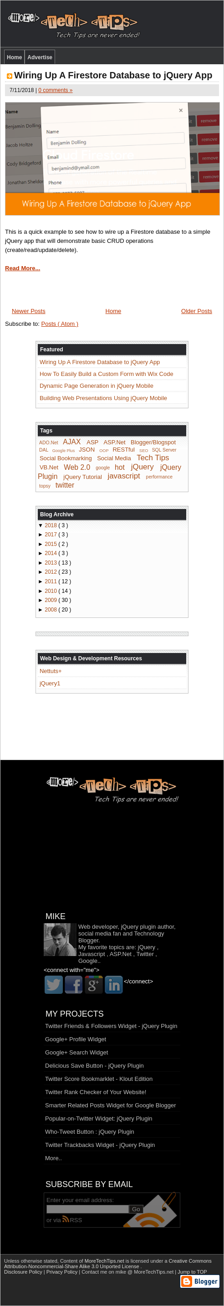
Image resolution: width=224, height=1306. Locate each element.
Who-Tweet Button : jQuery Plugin (89, 1131)
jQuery (142, 467)
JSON (87, 449)
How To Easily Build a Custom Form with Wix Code (106, 373)
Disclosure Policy (24, 1272)
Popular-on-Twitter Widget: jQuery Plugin (99, 1118)
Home (14, 57)
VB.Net (49, 467)
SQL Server (164, 449)
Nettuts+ (51, 671)
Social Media (114, 458)
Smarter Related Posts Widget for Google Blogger (110, 1105)
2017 (51, 534)
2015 (51, 544)
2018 (51, 525)
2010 (51, 591)
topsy (45, 485)
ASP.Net (114, 442)
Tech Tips (153, 457)
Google (87, 960)
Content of (93, 1261)
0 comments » (55, 90)
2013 (51, 563)
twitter (65, 485)
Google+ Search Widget (76, 1052)
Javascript (91, 954)
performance (159, 477)
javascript (123, 476)
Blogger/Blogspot (153, 442)
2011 (51, 581)
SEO (143, 450)
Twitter (144, 954)
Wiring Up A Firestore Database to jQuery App (113, 75)
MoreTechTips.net (105, 1261)
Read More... (22, 268)
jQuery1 (50, 683)
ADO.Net (48, 442)
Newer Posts (29, 311)
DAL (43, 449)
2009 (51, 600)
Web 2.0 (77, 467)
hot (120, 467)
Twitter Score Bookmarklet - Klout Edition (99, 1078)
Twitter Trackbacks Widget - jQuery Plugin (100, 1144)
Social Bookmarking (66, 458)
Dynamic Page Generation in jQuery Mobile (96, 385)
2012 (51, 572)
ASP (92, 442)
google (103, 467)
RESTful (123, 449)
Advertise (39, 57)
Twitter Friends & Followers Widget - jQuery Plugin (111, 1026)
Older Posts (196, 311)
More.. (53, 1158)
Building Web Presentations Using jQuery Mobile (103, 398)
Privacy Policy (62, 1272)
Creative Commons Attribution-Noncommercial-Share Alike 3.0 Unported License (108, 1263)
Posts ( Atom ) (60, 323)
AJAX (72, 442)
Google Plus (63, 450)
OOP (103, 450)
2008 (51, 610)
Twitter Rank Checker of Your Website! (95, 1092)
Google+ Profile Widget (75, 1039)
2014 (51, 553)
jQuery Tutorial (82, 476)
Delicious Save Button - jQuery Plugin (94, 1065)
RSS (72, 1220)
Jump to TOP (192, 1272)
